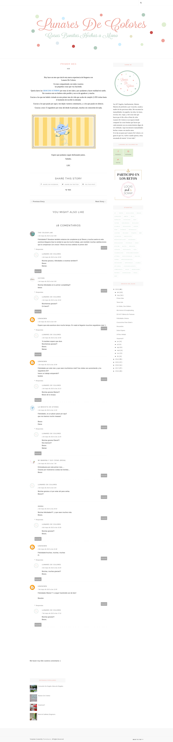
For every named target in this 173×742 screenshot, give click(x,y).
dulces (127, 269)
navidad (135, 226)
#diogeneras (131, 239)
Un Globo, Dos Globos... (124, 306)
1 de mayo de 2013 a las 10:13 (51, 388)
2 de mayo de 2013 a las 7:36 (47, 463)
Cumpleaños (117, 216)
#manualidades (118, 242)
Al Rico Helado (121, 334)
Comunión (117, 249)
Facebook (118, 152)
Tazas (134, 249)
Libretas (126, 216)
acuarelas (117, 226)
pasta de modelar (127, 256)
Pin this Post (90, 184)
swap (115, 276)
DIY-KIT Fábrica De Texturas (125, 314)
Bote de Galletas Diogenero (46, 714)
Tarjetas (121, 213)
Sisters (41, 278)
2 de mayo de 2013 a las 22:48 (47, 549)
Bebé (140, 233)
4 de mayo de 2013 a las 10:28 (51, 527)
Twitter (118, 160)
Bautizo (124, 246)
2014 (117, 359)
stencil (135, 272)
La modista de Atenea (48, 407)
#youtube (116, 246)
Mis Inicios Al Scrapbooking (125, 310)
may (118, 295)
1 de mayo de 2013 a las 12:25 (51, 436)
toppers (116, 259)
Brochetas (132, 246)
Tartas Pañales (129, 262)
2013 (117, 289)
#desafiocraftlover (120, 239)
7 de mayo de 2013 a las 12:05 (47, 589)
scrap (115, 229)
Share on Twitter (72, 184)
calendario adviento (130, 266)
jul (118, 344)
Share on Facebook (50, 184)
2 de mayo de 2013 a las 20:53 (47, 509)
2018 (117, 371)
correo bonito (118, 269)
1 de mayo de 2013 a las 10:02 (51, 300)
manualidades (127, 226)
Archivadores (118, 262)
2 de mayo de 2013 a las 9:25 (47, 488)
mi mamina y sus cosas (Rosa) (52, 460)
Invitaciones (126, 219)
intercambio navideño (132, 252)
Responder (104, 247)
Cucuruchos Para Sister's (124, 322)
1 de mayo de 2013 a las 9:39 (47, 321)
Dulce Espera (121, 330)
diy (115, 213)
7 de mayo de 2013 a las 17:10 (51, 613)
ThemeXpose (47, 739)
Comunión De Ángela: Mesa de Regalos (50, 686)
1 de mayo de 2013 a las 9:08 (47, 236)
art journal (117, 266)
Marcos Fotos (128, 236)
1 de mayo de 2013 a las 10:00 (51, 257)
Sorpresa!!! (120, 338)
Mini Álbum (125, 233)
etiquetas (133, 233)
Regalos (139, 213)
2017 (117, 368)
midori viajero (136, 269)
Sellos (132, 216)
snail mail (137, 256)
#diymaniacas (132, 229)
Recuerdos (120, 326)
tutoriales (123, 229)
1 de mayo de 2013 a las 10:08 (47, 364)
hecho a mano (130, 213)
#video (137, 242)
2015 (117, 362)
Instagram (128, 152)
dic (118, 356)
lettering (117, 256)
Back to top (138, 739)
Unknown (42, 318)
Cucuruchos (117, 236)
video (134, 219)
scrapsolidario (126, 272)
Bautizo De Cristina (44, 695)
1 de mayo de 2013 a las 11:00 (47, 410)
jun (118, 341)
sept (118, 350)
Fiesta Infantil (127, 249)
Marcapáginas (125, 223)
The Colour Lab (45, 233)
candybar (117, 233)
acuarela (138, 262)
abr (118, 292)
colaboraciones (118, 252)
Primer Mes (120, 298)
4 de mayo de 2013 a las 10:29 (51, 568)
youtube (116, 223)
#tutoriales (129, 242)
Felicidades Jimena (123, 318)
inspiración (117, 219)
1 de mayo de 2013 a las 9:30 (47, 281)
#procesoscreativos (126, 259)
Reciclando (135, 223)
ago (118, 347)
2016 (117, 365)
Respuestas (39, 249)
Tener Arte (120, 302)
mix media (117, 272)
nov (118, 353)
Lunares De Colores (51, 254)
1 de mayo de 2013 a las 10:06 (51, 338)
